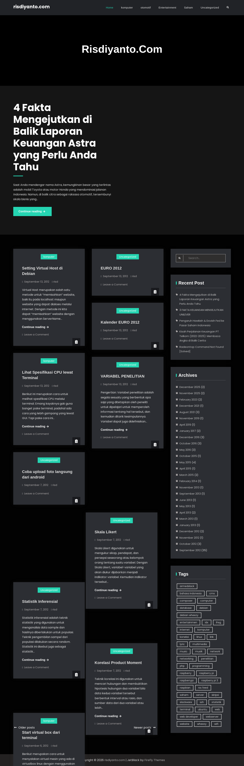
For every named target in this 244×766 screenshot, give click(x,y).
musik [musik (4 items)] (198, 651)
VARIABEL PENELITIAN (122, 376)
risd (55, 281)
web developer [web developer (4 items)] (189, 716)
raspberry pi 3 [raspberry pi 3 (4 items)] (209, 680)
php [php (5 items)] (182, 666)
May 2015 (185, 462)
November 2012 (189, 537)
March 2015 (186, 475)
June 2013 (185, 500)
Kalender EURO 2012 (120, 322)
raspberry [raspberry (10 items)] (185, 673)
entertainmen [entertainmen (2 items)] (188, 622)
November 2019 (189, 418)
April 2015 (185, 468)
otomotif (146, 7)
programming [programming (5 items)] (200, 666)
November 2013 (189, 487)
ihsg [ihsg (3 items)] (218, 622)
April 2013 (185, 512)
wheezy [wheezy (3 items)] (201, 724)
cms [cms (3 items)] (212, 593)
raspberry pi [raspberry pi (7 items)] (206, 673)
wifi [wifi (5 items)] (216, 724)
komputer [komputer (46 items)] (203, 629)
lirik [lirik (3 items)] (212, 637)
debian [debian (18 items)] (203, 608)
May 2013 (185, 506)
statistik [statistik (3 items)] (216, 702)
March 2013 (186, 519)
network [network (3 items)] (215, 651)
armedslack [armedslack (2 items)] (187, 586)
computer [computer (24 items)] (206, 600)
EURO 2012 (111, 268)
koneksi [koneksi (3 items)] (184, 637)
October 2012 (188, 544)
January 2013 (187, 525)
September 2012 (190, 550)
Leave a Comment (36, 334)
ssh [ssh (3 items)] (202, 702)
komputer (127, 7)
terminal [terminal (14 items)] (185, 709)
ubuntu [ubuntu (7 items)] (202, 709)
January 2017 (187, 431)
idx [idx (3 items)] (206, 622)
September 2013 (190, 493)
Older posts (26, 728)
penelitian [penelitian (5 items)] (207, 658)
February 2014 (188, 481)
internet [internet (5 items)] (185, 629)
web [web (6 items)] (217, 709)
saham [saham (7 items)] (184, 695)
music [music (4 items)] (183, 651)
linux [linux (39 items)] (199, 637)
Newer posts (142, 728)
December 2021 (189, 406)
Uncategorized (210, 7)
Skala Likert (112, 475)
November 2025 (189, 393)
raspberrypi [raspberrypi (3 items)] (187, 680)
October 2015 (188, 456)
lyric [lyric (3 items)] (182, 644)
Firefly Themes (154, 760)
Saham (188, 7)
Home (109, 7)
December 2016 (189, 437)
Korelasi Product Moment (124, 578)
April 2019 (185, 424)
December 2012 (189, 531)
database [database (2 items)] (186, 608)
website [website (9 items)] (184, 724)
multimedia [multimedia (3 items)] (200, 644)
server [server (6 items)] (200, 695)
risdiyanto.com (31, 7)
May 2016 (185, 450)
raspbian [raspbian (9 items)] (185, 687)
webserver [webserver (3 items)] (212, 716)
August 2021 (187, 412)
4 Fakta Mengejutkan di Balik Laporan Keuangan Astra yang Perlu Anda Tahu (199, 299)
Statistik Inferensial (40, 531)
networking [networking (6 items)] (186, 658)
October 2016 (188, 443)
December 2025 (189, 387)
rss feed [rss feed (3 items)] (203, 687)
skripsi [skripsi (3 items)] (215, 695)
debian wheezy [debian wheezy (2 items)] (189, 615)
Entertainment (167, 7)
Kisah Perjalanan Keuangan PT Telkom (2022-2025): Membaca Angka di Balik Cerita (199, 336)
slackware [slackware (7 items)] (186, 702)
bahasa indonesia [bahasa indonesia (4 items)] (191, 593)
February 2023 (188, 399)
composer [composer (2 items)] (186, 600)
